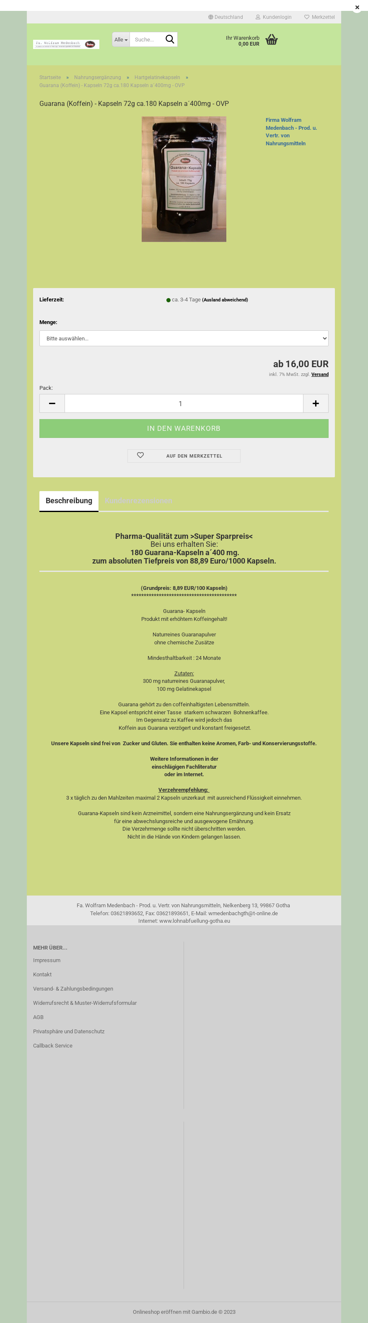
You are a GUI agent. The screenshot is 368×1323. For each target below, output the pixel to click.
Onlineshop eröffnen (157, 1312)
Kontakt (42, 974)
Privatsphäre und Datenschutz (68, 1031)
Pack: (46, 388)
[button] (225, 17)
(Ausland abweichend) (225, 300)
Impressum (46, 960)
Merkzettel (319, 17)
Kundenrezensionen (138, 500)
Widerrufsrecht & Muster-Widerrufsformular (85, 1003)
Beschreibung (69, 500)
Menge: (48, 322)
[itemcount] (184, 403)
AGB (38, 1017)
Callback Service (53, 1045)
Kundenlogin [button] (274, 17)
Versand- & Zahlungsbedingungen (73, 989)
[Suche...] (121, 39)
